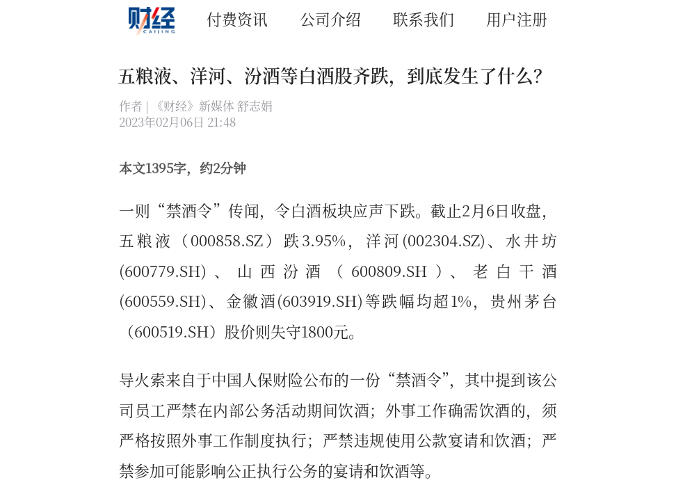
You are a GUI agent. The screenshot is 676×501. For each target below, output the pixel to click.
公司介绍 (330, 18)
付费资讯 (237, 18)
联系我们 (423, 18)
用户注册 (516, 18)
